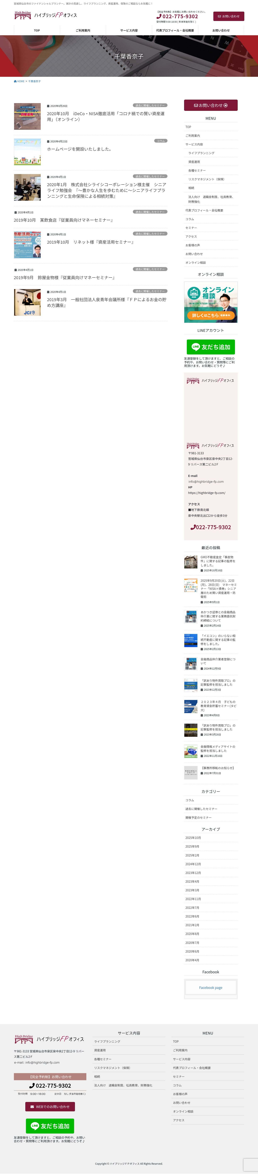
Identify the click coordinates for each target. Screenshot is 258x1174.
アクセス (191, 236)
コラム (161, 141)
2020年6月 (192, 951)
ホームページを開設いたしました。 (80, 149)
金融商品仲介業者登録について (218, 661)
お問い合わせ (229, 16)
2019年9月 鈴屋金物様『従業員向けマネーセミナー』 (65, 277)
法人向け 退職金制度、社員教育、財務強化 (211, 199)
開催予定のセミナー (199, 817)
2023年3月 (192, 890)
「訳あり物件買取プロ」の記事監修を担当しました (218, 682)
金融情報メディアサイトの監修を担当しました (218, 748)
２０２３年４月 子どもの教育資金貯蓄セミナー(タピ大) (219, 706)
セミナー (191, 228)
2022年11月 (193, 899)
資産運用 (194, 162)
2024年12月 (193, 864)
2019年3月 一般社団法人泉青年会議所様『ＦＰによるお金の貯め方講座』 (106, 302)
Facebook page (211, 987)
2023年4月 (192, 881)
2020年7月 (192, 943)
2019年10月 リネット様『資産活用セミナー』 (91, 242)
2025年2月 (192, 855)
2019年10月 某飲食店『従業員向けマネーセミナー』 (64, 220)
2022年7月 (192, 907)
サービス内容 (194, 144)
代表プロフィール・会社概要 (204, 210)
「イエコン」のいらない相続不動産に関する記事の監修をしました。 (218, 640)
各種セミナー (197, 170)
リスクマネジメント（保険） (207, 179)
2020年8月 (192, 934)
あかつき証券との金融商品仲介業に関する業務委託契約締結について (218, 616)
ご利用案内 (193, 135)
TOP (188, 127)
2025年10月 (193, 838)
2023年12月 (193, 873)
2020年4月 (192, 960)
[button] (50, 1106)
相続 (191, 188)
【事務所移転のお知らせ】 (218, 768)
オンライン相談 (196, 262)
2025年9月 (192, 846)
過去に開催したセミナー (150, 105)
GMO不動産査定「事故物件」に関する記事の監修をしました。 (218, 561)
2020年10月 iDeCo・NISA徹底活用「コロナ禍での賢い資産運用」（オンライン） (106, 116)
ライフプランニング (201, 153)
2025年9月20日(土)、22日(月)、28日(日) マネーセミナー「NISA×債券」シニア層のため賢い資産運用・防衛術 (219, 588)
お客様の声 (193, 245)
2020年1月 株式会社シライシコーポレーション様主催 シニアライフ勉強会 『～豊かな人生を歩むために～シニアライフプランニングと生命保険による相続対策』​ (106, 190)
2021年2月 (192, 925)
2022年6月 (192, 916)
